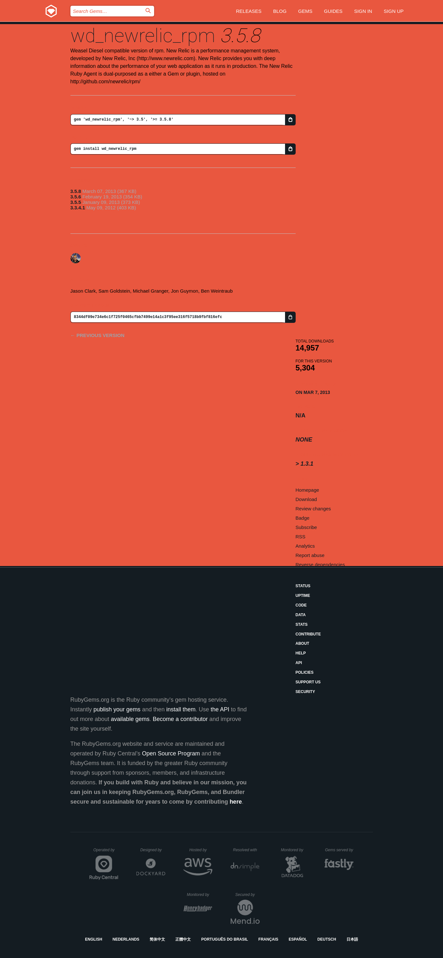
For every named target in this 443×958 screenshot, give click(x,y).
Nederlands (126, 939)
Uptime (303, 595)
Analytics (305, 546)
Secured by (247, 894)
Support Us (308, 682)
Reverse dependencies (320, 564)
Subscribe (306, 527)
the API (220, 709)
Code (301, 605)
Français (268, 939)
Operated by (105, 852)
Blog (280, 11)
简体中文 (157, 939)
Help (301, 653)
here (236, 801)
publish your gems (117, 709)
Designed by (152, 850)
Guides (333, 11)
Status (303, 586)
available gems (130, 719)
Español (298, 939)
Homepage (307, 490)
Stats (302, 624)
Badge (302, 518)
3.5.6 (75, 196)
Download (306, 499)
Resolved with (246, 850)
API (299, 663)
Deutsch (327, 939)
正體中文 (183, 939)
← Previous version (97, 335)
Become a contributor (180, 719)
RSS (301, 536)
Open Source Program (171, 753)
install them (181, 709)
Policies (305, 672)
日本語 (352, 939)
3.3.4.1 (77, 207)
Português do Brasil (224, 939)
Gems (305, 11)
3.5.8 (75, 191)
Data (301, 615)
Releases (249, 11)
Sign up (394, 11)
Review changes (313, 508)
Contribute (308, 634)
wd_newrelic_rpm (142, 35)
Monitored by (294, 850)
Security (305, 691)
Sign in (363, 11)
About (302, 643)
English (93, 939)
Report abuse (310, 555)
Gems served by (339, 850)
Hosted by (200, 850)
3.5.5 (75, 202)
